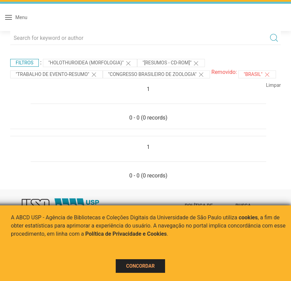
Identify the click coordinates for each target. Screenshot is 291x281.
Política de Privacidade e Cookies (126, 234)
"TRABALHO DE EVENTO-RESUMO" (56, 74)
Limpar (273, 85)
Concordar (140, 266)
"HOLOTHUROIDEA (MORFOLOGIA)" (90, 63)
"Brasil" (257, 74)
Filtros (24, 62)
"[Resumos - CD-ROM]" (171, 63)
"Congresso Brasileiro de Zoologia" (156, 74)
